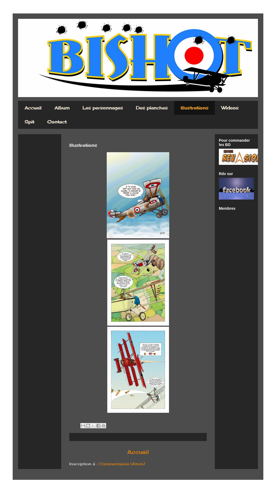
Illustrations (194, 108)
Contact (57, 122)
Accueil (33, 108)
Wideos (230, 108)
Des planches (152, 108)
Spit (29, 122)
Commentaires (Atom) (122, 463)
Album (62, 108)
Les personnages (102, 108)
